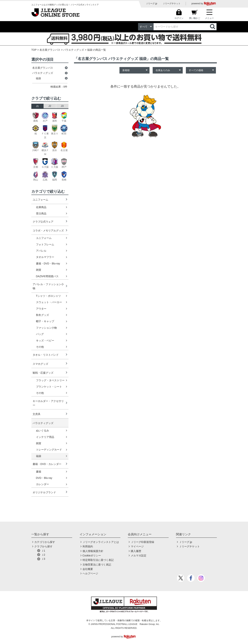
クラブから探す (43, 546)
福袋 (38, 456)
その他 (40, 346)
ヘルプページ (90, 573)
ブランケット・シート (49, 386)
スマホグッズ (40, 363)
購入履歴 (136, 551)
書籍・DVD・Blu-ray (48, 263)
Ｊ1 (43, 550)
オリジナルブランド (44, 492)
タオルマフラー (45, 257)
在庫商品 (41, 207)
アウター (41, 308)
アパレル (41, 250)
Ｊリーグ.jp (151, 3)
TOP (34, 49)
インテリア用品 (45, 437)
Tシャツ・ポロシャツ (48, 295)
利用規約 (88, 546)
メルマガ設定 (138, 555)
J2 (49, 105)
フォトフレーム (45, 244)
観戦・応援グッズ (43, 372)
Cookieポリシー (92, 555)
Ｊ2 (43, 554)
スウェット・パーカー (49, 302)
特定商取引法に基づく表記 (98, 559)
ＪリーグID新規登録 (142, 541)
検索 (212, 26)
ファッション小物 (46, 327)
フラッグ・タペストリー (50, 380)
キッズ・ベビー (45, 340)
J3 (62, 105)
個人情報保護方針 (93, 551)
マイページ (137, 546)
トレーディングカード (49, 449)
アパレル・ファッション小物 (48, 286)
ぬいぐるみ (42, 430)
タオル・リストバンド (46, 354)
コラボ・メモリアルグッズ (48, 230)
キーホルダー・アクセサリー (48, 403)
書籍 (38, 471)
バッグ (40, 334)
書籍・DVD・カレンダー (47, 464)
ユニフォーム (40, 199)
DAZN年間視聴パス (47, 276)
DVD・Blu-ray (44, 477)
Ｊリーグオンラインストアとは (101, 541)
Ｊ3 (43, 558)
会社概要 (88, 569)
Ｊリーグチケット (171, 3)
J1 (37, 106)
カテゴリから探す (44, 541)
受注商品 (41, 213)
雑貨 (38, 269)
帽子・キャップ (45, 321)
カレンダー (42, 484)
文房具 (36, 414)
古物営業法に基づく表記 (97, 564)
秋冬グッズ (42, 314)
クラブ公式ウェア (43, 221)
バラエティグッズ (73, 49)
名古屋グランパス (50, 49)
